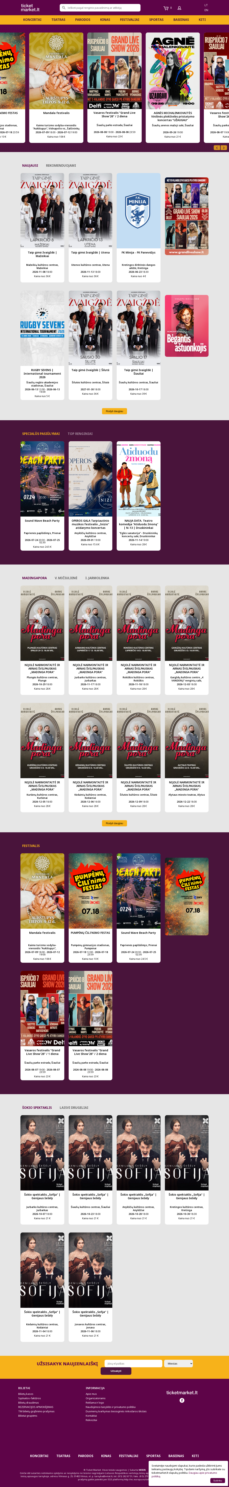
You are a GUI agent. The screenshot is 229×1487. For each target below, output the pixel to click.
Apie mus (91, 1394)
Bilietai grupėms (27, 1415)
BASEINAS (181, 19)
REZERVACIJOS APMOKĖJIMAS (35, 1407)
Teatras (58, 19)
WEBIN (142, 1469)
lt (206, 5)
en (206, 10)
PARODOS (82, 19)
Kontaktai (91, 1415)
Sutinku (217, 1480)
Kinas (105, 19)
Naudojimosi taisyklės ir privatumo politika (111, 1407)
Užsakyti (116, 1370)
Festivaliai (129, 19)
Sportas (156, 19)
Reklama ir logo (95, 1402)
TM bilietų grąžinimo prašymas (36, 1411)
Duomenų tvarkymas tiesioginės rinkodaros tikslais (116, 1411)
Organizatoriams (96, 1398)
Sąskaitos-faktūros (29, 1398)
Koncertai (32, 19)
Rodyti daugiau (114, 411)
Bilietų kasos (25, 1394)
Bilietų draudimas (28, 1402)
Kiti (202, 19)
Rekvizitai (91, 1420)
